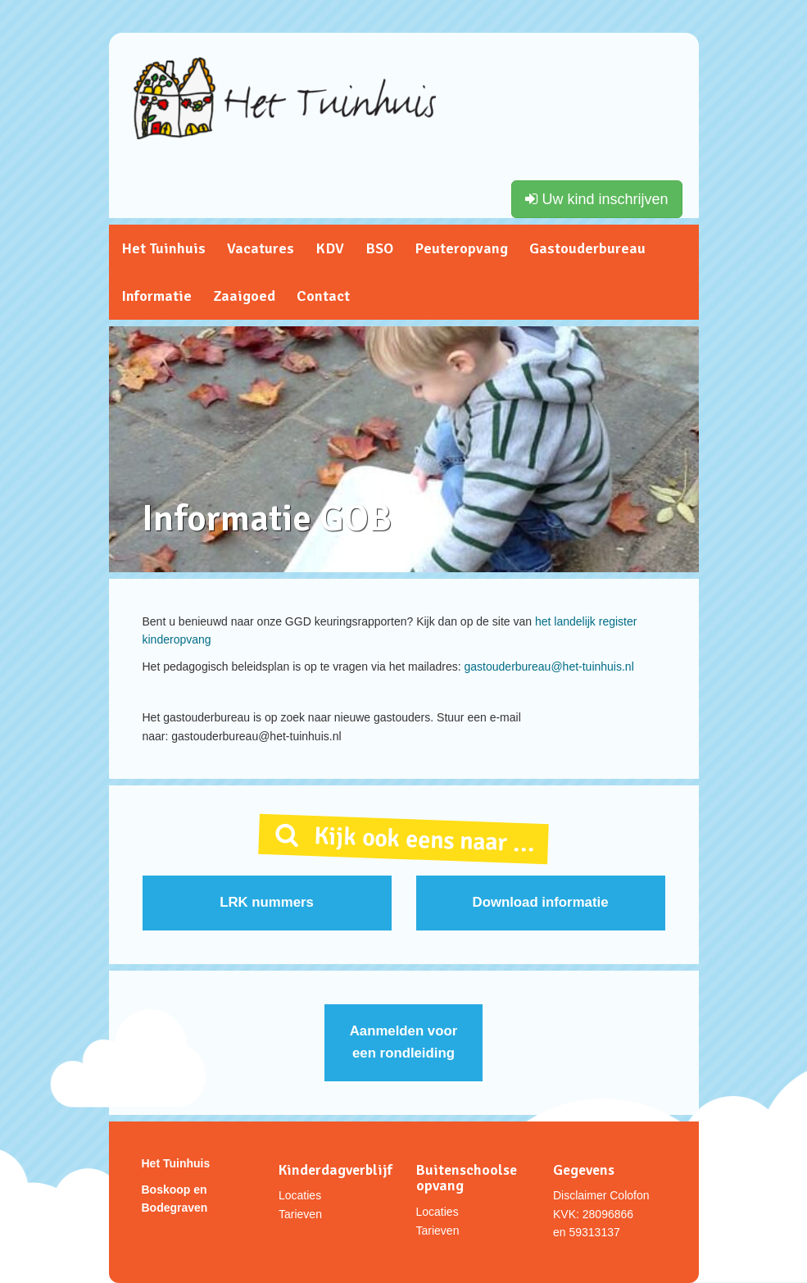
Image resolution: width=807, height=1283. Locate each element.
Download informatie (541, 902)
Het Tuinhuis (163, 248)
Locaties (300, 1195)
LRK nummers (267, 902)
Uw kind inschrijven (596, 199)
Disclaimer (579, 1195)
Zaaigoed (244, 296)
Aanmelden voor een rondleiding (403, 1042)
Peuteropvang (461, 248)
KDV (329, 248)
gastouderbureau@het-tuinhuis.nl (549, 666)
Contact (323, 296)
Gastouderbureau (587, 248)
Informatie (156, 296)
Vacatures (260, 248)
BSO (379, 248)
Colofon (629, 1195)
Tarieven (300, 1214)
